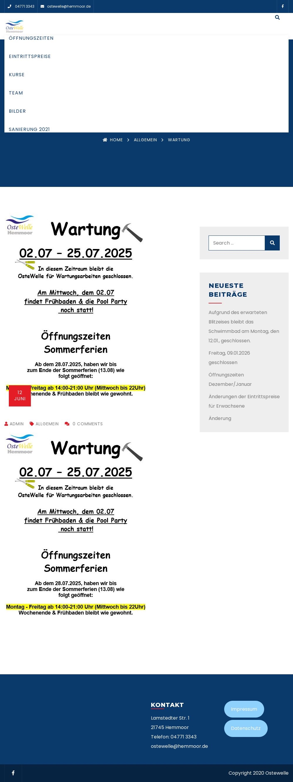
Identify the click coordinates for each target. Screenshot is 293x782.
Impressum (244, 709)
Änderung (220, 418)
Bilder (17, 111)
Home (113, 140)
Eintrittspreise (30, 56)
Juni (19, 395)
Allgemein (145, 140)
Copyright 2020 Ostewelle (259, 773)
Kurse (17, 74)
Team (16, 92)
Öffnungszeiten (31, 38)
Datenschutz (246, 728)
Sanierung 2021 (29, 129)
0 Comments (84, 424)
